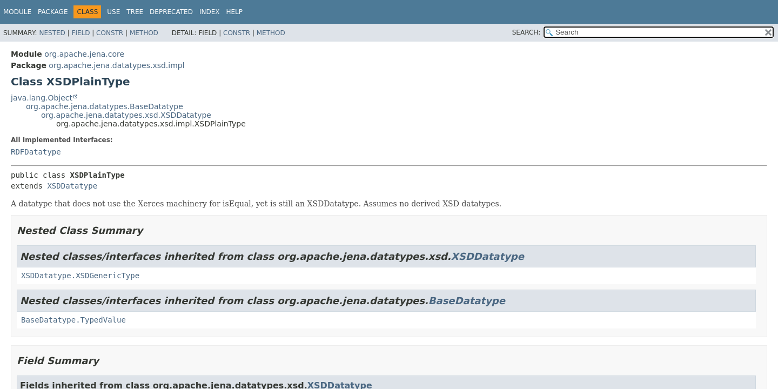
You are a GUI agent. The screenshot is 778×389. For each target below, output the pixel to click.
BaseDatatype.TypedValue (73, 320)
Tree (134, 12)
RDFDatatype (36, 151)
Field (80, 33)
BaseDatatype (466, 300)
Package (53, 12)
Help (234, 12)
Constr (109, 33)
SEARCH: (526, 32)
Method (144, 33)
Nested (52, 33)
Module (17, 12)
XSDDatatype (72, 186)
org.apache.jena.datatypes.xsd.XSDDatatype (126, 115)
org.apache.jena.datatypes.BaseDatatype (104, 106)
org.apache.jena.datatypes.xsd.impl (116, 65)
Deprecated (171, 12)
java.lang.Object (41, 97)
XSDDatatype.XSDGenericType (80, 275)
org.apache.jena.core (84, 54)
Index (209, 12)
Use (113, 12)
